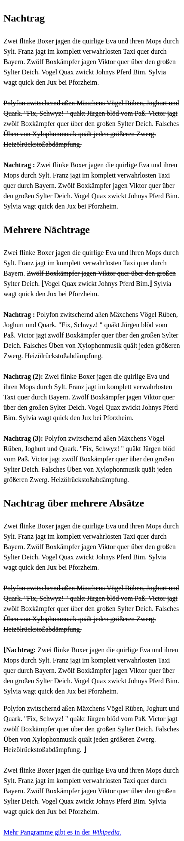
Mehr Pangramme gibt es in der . (62, 832)
